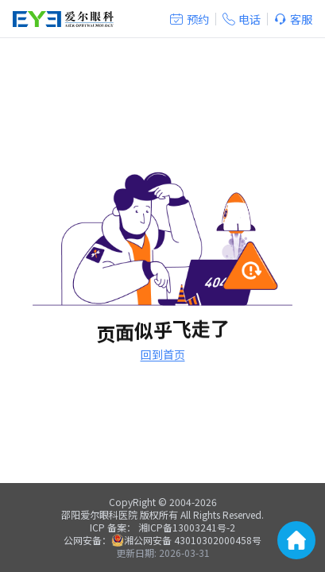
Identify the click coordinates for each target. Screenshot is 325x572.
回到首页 (163, 354)
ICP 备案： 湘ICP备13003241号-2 (162, 527)
